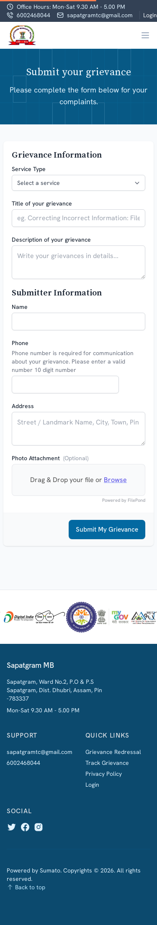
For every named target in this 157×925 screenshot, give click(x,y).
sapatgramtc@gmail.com (100, 15)
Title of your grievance (42, 203)
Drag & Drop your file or (78, 479)
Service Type (29, 169)
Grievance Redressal (113, 752)
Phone (20, 343)
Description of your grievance (51, 239)
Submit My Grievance (107, 529)
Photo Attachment (50, 458)
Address (23, 406)
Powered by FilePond (123, 500)
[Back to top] (78, 887)
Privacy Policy (103, 773)
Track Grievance (107, 763)
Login (150, 15)
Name (20, 307)
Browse (115, 479)
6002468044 (33, 15)
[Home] (22, 35)
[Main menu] (145, 35)
